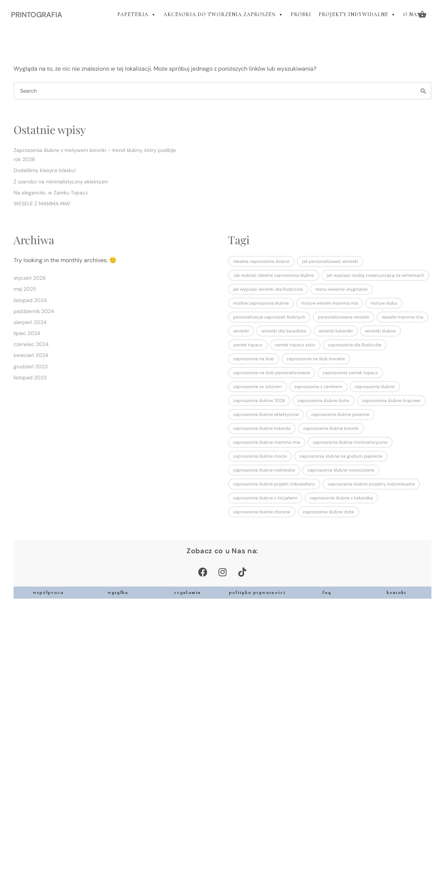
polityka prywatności (257, 592)
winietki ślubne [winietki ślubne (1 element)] (380, 331)
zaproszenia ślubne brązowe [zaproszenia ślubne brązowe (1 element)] (391, 400)
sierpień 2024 (30, 322)
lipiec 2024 (27, 333)
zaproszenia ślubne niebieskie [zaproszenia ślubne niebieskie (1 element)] (264, 470)
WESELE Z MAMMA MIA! (42, 203)
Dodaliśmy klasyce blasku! (45, 170)
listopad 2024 (30, 300)
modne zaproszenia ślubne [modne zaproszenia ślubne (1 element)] (261, 303)
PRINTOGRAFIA (36, 14)
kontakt (397, 592)
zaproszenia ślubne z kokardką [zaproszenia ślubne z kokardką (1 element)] (341, 498)
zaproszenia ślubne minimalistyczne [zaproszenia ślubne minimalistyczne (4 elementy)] (350, 442)
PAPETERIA (136, 14)
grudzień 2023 (31, 366)
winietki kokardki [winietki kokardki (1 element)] (336, 331)
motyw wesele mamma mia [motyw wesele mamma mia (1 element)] (329, 303)
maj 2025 (25, 289)
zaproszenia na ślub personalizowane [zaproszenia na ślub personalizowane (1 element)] (271, 373)
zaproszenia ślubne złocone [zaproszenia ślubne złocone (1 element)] (261, 512)
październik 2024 (34, 311)
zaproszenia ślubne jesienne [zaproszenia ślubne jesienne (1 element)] (340, 414)
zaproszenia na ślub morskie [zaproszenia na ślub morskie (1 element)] (316, 359)
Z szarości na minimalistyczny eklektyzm (61, 181)
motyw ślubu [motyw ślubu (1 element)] (384, 303)
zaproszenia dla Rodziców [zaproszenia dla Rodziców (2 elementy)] (355, 345)
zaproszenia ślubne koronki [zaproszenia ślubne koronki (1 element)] (331, 428)
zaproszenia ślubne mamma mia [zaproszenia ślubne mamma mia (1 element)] (266, 442)
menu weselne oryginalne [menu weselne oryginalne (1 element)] (341, 289)
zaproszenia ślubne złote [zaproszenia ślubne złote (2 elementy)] (328, 512)
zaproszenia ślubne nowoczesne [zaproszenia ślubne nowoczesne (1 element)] (341, 470)
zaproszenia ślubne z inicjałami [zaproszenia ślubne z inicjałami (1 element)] (265, 498)
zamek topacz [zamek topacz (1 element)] (247, 345)
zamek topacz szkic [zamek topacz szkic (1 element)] (295, 345)
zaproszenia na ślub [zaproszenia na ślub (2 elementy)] (253, 359)
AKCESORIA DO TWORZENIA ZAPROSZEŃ (223, 14)
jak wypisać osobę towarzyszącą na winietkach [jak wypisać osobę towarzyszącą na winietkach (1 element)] (375, 275)
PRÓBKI (301, 14)
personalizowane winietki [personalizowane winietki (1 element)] (343, 317)
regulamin (187, 592)
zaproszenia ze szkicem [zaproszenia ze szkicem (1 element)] (257, 387)
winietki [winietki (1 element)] (241, 331)
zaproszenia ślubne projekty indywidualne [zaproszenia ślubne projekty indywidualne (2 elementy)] (371, 484)
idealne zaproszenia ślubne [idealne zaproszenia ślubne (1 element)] (261, 261)
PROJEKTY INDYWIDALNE (357, 14)
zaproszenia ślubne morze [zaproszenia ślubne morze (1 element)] (260, 456)
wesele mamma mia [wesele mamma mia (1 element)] (402, 317)
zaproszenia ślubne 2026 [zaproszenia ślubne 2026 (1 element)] (259, 400)
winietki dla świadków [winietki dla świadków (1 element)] (283, 331)
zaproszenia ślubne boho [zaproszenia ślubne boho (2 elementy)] (323, 400)
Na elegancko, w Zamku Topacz (51, 192)
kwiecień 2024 (31, 355)
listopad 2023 (30, 377)
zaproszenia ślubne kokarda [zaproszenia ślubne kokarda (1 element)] (262, 428)
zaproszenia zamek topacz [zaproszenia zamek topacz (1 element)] (350, 373)
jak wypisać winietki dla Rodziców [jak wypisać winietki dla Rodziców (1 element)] (268, 289)
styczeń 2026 (30, 278)
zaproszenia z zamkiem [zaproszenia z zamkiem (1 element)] (318, 387)
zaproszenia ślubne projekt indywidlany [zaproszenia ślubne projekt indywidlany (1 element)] (274, 484)
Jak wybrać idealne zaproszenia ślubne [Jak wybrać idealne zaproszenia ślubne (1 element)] (273, 275)
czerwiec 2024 (31, 344)
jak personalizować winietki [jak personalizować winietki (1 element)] (330, 261)
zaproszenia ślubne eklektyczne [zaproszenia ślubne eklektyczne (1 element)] (266, 414)
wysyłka (118, 592)
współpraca (48, 592)
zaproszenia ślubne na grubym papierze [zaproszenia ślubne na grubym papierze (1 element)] (340, 456)
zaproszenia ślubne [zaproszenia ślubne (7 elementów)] (375, 387)
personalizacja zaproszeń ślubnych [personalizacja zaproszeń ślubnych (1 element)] (269, 317)
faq (327, 592)
